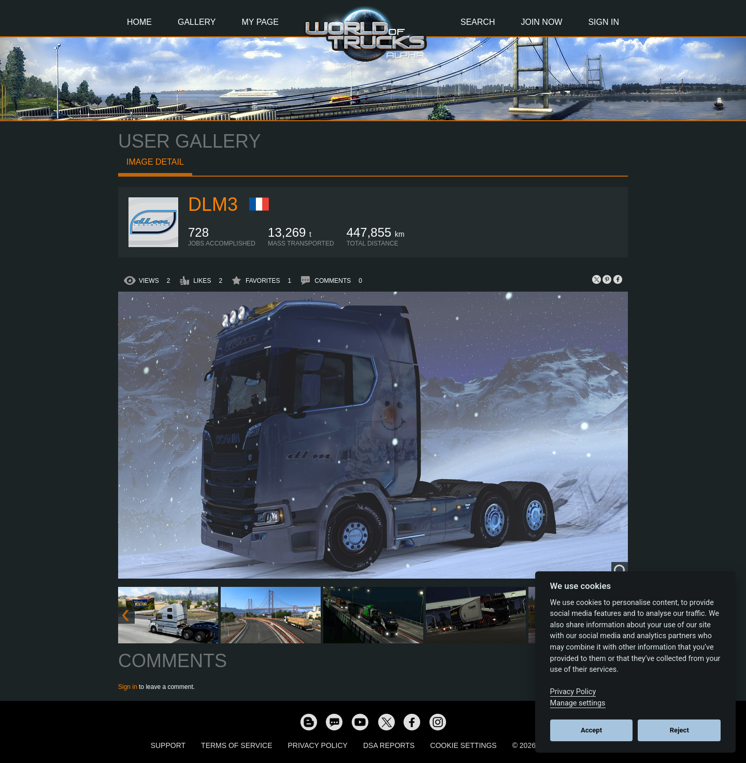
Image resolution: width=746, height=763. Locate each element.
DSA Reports (388, 745)
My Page (260, 22)
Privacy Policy (318, 745)
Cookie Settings (463, 745)
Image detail (155, 161)
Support (168, 745)
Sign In (603, 22)
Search (478, 22)
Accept (591, 730)
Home (139, 22)
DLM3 (213, 204)
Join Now (541, 22)
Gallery (197, 22)
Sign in (127, 686)
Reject (679, 730)
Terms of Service (236, 745)
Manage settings (578, 703)
